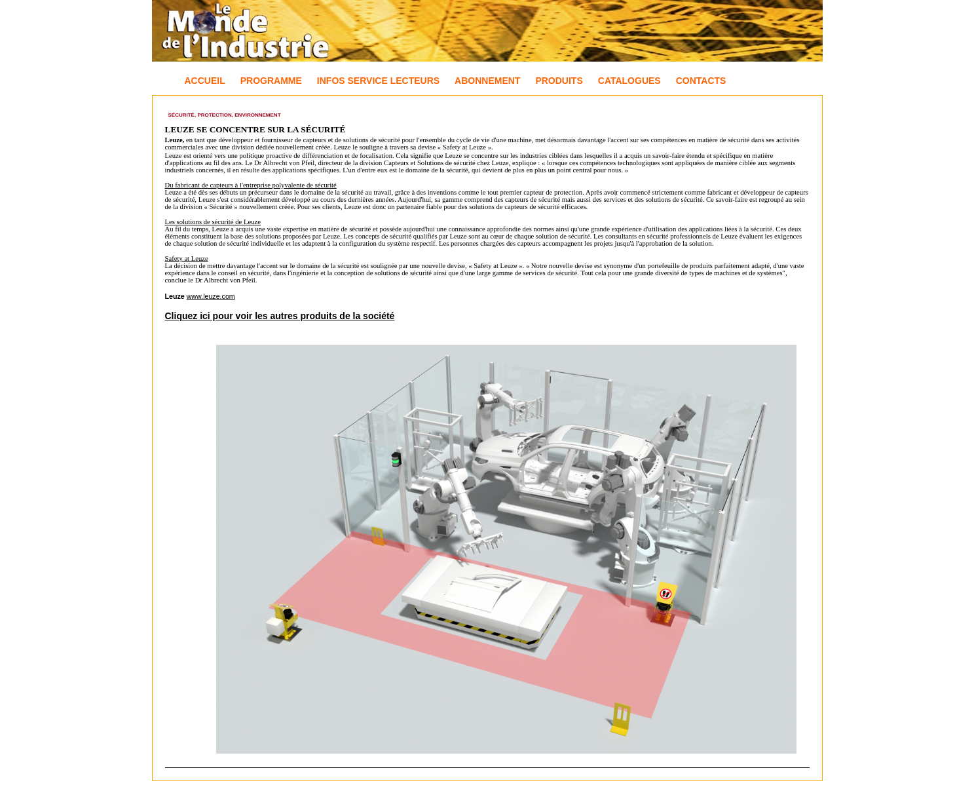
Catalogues (629, 80)
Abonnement (487, 80)
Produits (558, 80)
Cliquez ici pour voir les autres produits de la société (280, 316)
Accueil (205, 80)
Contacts (701, 80)
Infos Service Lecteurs (378, 80)
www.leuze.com (211, 296)
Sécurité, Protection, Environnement (224, 115)
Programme (271, 80)
